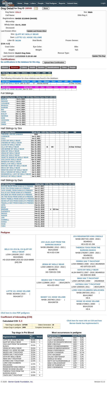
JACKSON (5, 120)
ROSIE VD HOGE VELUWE (87, 301)
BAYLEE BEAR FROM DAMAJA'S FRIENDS (17, 186)
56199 (18, 40)
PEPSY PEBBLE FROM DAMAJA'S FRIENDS (17, 199)
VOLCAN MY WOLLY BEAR (11, 159)
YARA (3, 226)
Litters (33, 3)
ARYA (3, 205)
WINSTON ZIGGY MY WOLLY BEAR (14, 170)
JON (2, 218)
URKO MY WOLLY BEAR (10, 155)
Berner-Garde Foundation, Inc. (20, 382)
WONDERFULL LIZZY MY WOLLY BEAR (16, 174)
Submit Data (72, 3)
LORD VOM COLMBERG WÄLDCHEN (88, 290)
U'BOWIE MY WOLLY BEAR (11, 143)
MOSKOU (4, 105)
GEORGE (4, 116)
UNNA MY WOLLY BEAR (10, 151)
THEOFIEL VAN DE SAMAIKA (12, 134)
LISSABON (5, 103)
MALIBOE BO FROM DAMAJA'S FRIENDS (16, 195)
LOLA (3, 138)
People (41, 3)
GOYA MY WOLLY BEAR (87, 270)
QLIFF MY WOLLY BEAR (27, 34)
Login (103, 3)
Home (19, 3)
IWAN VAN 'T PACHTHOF (88, 278)
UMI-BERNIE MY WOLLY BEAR (12, 149)
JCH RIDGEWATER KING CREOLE (88, 236)
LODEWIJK (5, 136)
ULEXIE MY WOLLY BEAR (10, 145)
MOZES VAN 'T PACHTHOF (53, 280)
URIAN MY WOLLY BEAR (10, 153)
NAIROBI (4, 108)
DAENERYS (5, 211)
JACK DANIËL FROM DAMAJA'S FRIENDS (17, 190)
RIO (2, 110)
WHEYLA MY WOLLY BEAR (11, 164)
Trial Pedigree (51, 3)
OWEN (3, 124)
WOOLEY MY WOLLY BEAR (11, 176)
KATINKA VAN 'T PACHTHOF (87, 284)
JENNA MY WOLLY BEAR (53, 264)
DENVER (4, 101)
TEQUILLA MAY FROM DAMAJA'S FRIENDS (17, 203)
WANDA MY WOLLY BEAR (11, 162)
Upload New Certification (54, 62)
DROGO (4, 213)
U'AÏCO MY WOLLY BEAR (10, 141)
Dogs (26, 3)
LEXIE (3, 122)
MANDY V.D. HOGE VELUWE (53, 297)
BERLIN (4, 99)
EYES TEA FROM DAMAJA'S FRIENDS (15, 188)
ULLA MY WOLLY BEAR (10, 147)
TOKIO (3, 112)
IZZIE (3, 118)
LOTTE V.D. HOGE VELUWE (28, 37)
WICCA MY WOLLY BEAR (10, 168)
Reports (62, 3)
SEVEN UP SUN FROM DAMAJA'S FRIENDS (17, 201)
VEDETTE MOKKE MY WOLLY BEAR (14, 157)
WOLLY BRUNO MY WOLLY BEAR (13, 172)
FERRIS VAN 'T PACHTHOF (88, 261)
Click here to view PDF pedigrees (15, 313)
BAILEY (4, 114)
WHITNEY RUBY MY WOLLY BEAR (14, 166)
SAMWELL (5, 220)
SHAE (3, 224)
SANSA (4, 222)
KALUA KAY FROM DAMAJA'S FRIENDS (16, 192)
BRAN (3, 207)
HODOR (4, 216)
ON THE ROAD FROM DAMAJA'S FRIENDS (17, 197)
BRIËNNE (4, 209)
